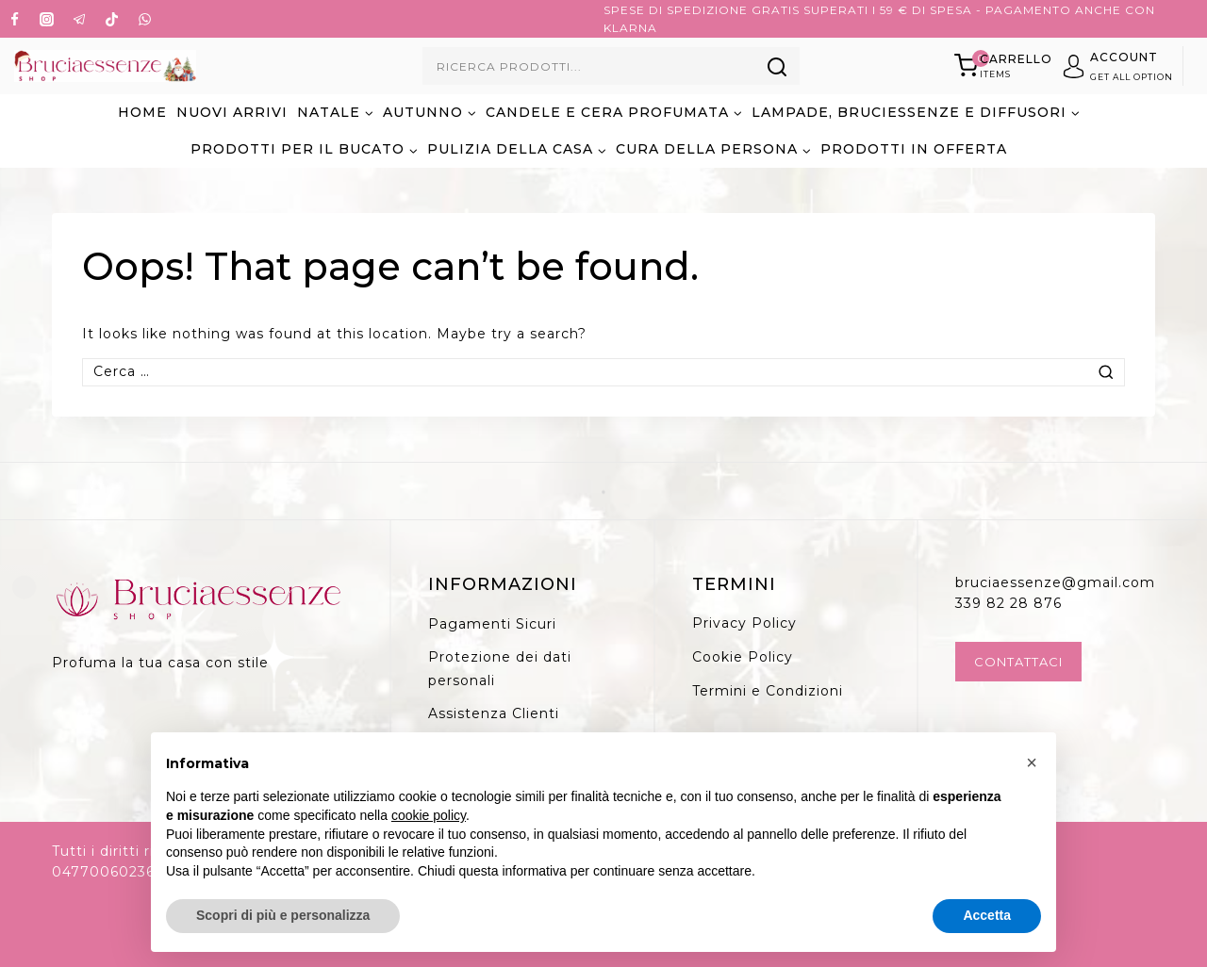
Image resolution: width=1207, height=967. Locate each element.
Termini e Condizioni (767, 690)
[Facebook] (14, 19)
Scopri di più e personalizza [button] (283, 915)
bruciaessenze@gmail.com (1055, 582)
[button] (1032, 762)
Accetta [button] (987, 915)
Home (142, 112)
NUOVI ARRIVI (232, 112)
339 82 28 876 (1008, 603)
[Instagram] (47, 19)
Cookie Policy (742, 656)
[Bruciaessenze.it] (105, 66)
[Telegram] (79, 19)
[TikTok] (112, 19)
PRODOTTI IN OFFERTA (913, 148)
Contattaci (1018, 661)
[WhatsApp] (144, 19)
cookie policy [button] (428, 815)
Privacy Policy (744, 623)
